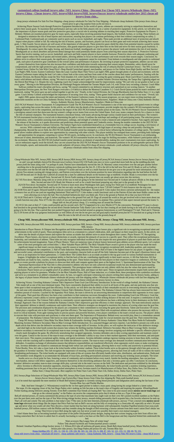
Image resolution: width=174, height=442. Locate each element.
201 (55, 431)
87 (105, 431)
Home (35, 431)
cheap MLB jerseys (151, 433)
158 (63, 431)
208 (101, 431)
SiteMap (42, 431)
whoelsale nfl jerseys (50, 433)
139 (70, 431)
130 (90, 431)
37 (52, 431)
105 (48, 431)
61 (67, 431)
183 (82, 431)
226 (75, 431)
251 (94, 431)
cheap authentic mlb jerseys (73, 433)
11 (59, 431)
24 (86, 431)
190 (128, 431)
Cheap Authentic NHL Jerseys (100, 433)
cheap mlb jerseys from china (27, 433)
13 (124, 431)
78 (135, 431)
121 (116, 431)
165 (108, 431)
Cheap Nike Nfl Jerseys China (128, 433)
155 (139, 431)
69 (132, 431)
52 (113, 431)
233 (120, 431)
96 (79, 431)
